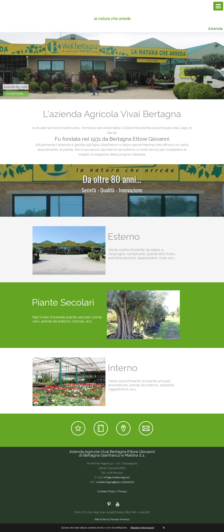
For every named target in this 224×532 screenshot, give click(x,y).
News (100, 428)
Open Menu (218, 6)
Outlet (78, 428)
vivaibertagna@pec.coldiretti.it (115, 482)
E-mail (146, 428)
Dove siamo (123, 428)
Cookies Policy (106, 491)
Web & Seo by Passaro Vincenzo (112, 519)
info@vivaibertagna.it (117, 477)
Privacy (122, 491)
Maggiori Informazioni (142, 527)
